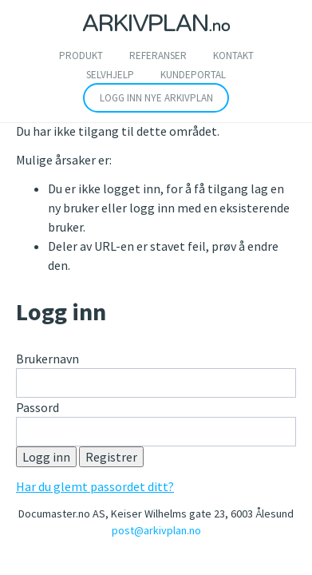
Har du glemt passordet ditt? (95, 486)
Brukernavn (47, 359)
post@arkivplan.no (156, 530)
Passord (37, 407)
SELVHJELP (110, 74)
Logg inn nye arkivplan (156, 98)
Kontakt (233, 55)
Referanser (158, 55)
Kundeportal (193, 74)
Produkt (81, 55)
